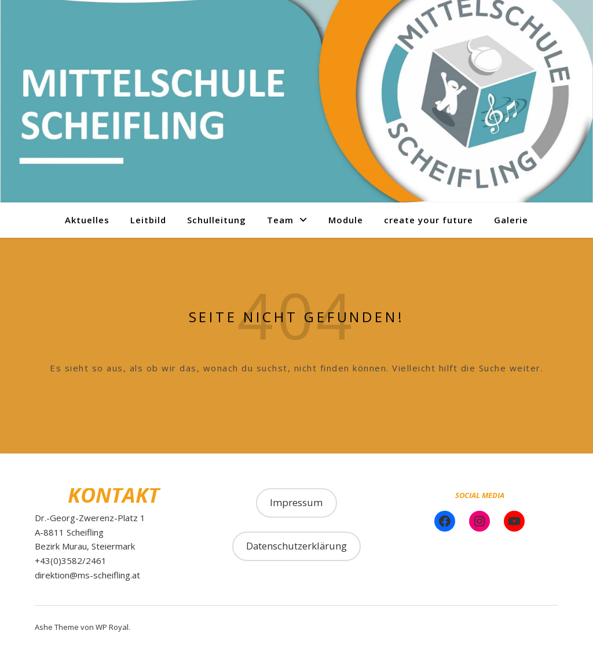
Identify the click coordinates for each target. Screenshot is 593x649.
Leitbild (148, 220)
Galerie (511, 220)
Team (280, 220)
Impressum (296, 502)
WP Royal (112, 627)
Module (345, 220)
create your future (428, 220)
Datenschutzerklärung (296, 545)
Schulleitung (216, 220)
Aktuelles (87, 220)
